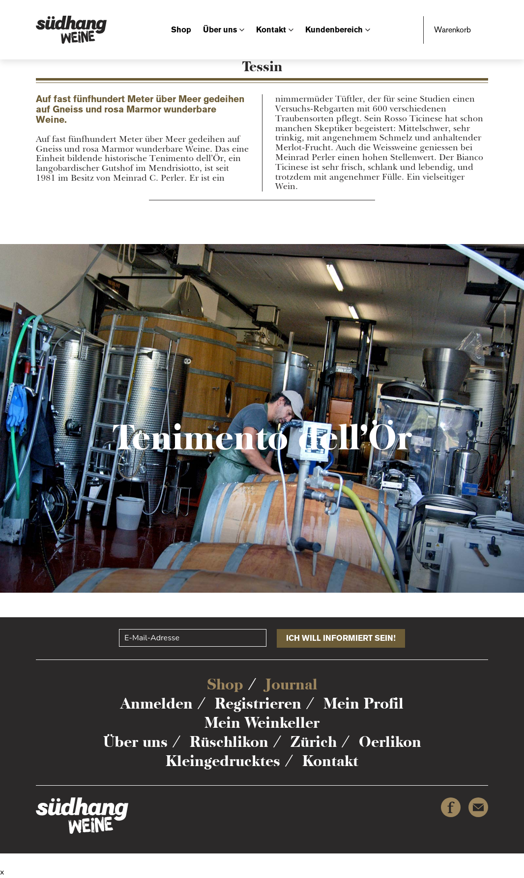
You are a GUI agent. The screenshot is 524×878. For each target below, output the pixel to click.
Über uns (220, 29)
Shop (181, 29)
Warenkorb (452, 29)
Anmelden (156, 703)
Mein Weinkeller (262, 722)
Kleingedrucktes (223, 760)
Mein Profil (363, 703)
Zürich (314, 741)
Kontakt (271, 29)
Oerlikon (390, 741)
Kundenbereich (334, 29)
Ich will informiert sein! (341, 638)
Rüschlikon (229, 741)
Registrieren (258, 703)
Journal (291, 684)
